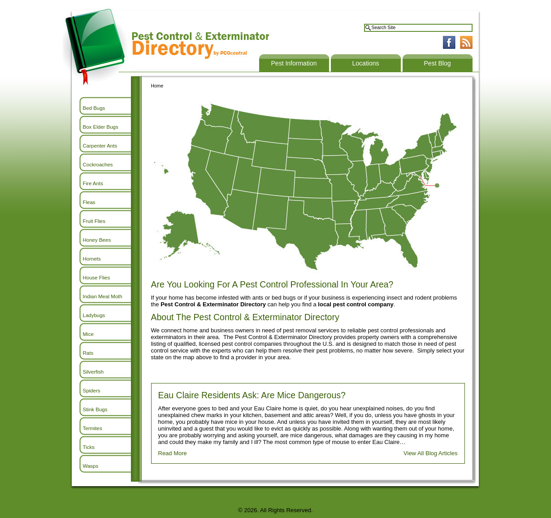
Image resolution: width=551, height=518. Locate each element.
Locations (365, 63)
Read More (172, 453)
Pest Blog (437, 63)
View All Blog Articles (430, 453)
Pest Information (294, 63)
